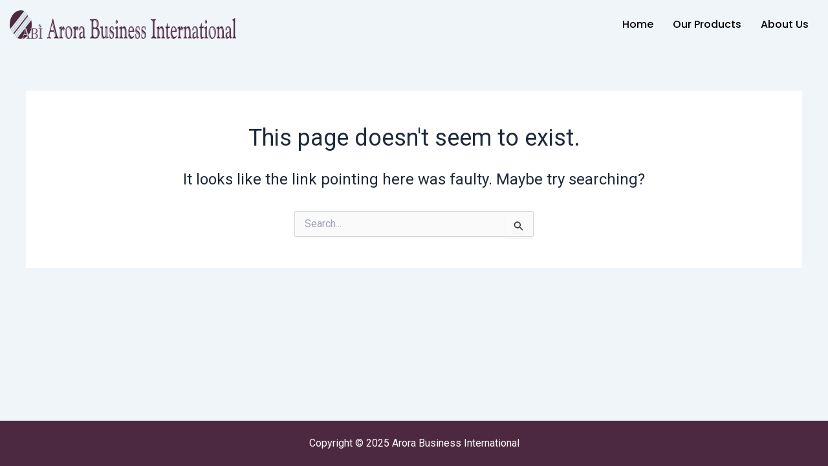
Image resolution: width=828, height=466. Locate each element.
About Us (785, 24)
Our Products (707, 24)
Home (637, 24)
